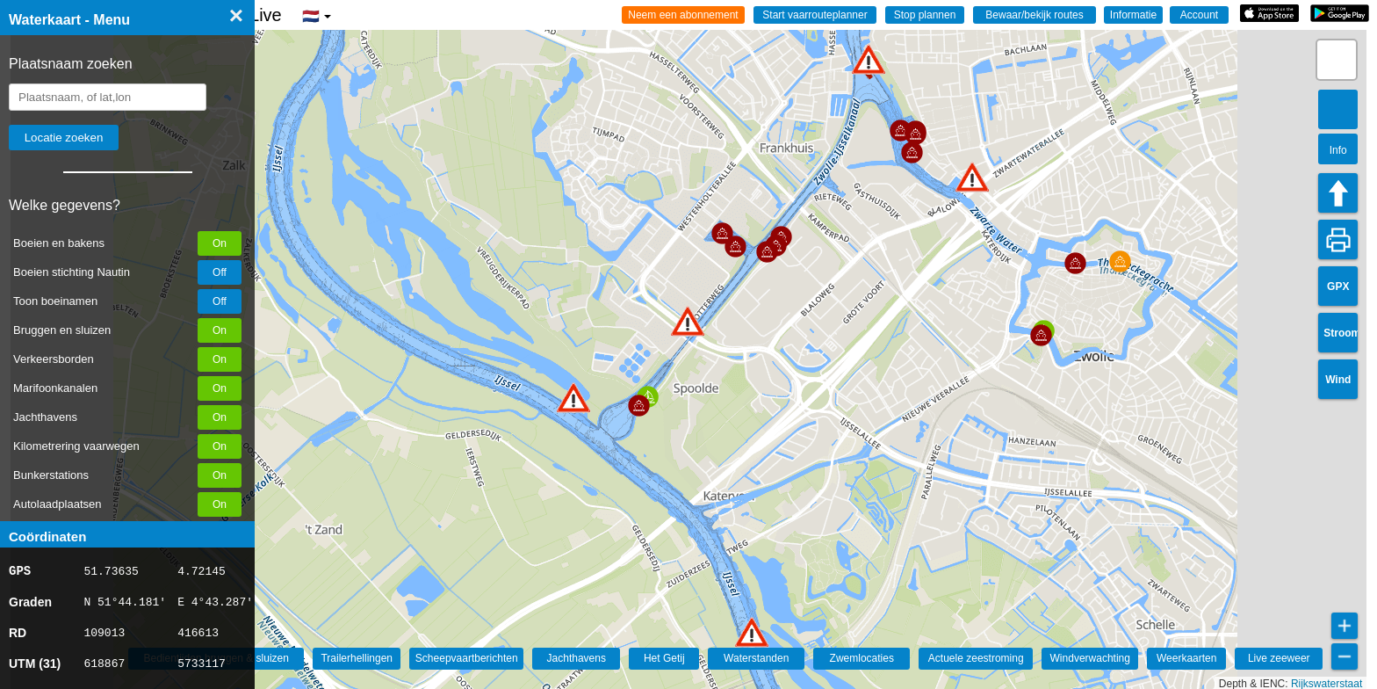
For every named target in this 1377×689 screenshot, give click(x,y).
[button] (573, 397)
